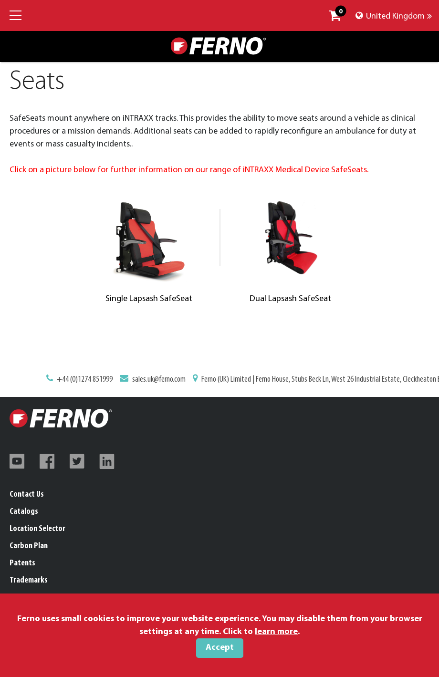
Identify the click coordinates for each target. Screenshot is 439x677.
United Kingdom (393, 16)
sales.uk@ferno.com (160, 380)
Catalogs (24, 511)
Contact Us (27, 494)
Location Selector (37, 528)
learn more (276, 631)
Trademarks (29, 580)
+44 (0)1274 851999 (87, 380)
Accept (220, 647)
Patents (22, 563)
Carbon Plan (29, 546)
